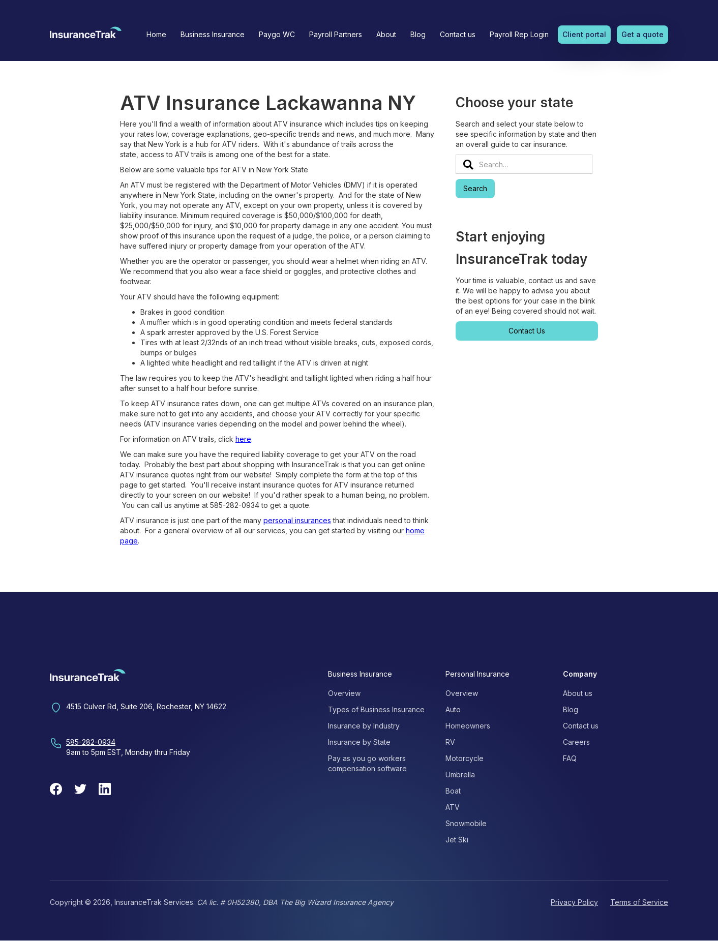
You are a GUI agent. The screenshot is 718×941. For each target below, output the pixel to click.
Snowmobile (466, 823)
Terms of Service (639, 902)
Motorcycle (464, 758)
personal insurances (297, 520)
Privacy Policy (574, 902)
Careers (576, 742)
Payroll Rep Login (519, 34)
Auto (453, 709)
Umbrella (460, 774)
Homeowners (467, 725)
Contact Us (526, 330)
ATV (452, 807)
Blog (418, 34)
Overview (344, 693)
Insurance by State (359, 742)
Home (156, 34)
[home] (86, 35)
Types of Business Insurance (376, 709)
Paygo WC (277, 34)
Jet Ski (456, 839)
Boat (453, 790)
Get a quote (642, 34)
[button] (212, 34)
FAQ (570, 758)
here (243, 439)
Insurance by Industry (364, 725)
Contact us (457, 34)
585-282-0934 (90, 742)
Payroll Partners (335, 34)
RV (450, 742)
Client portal (584, 34)
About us (577, 693)
